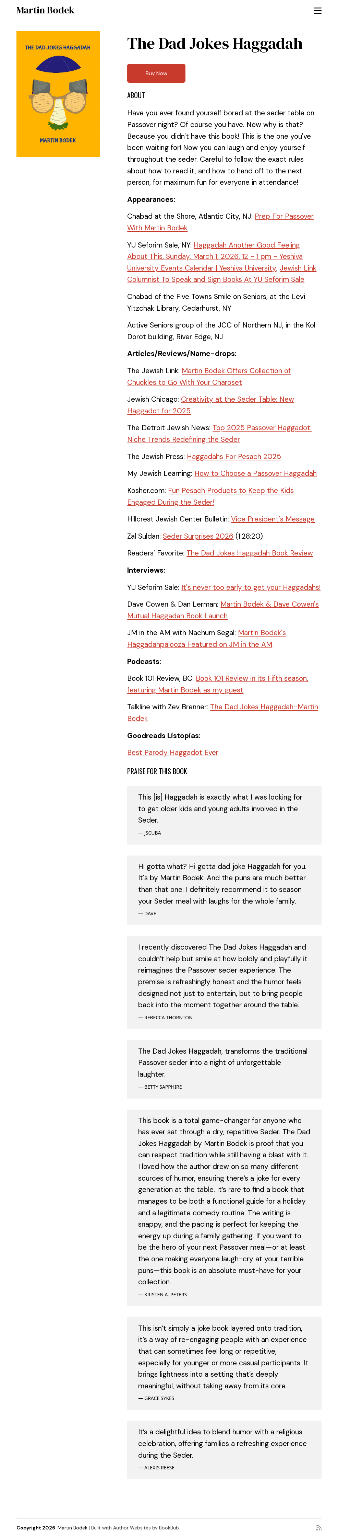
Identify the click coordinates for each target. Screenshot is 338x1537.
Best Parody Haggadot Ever (172, 752)
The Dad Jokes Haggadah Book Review (249, 553)
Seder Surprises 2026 (198, 536)
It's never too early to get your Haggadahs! (251, 587)
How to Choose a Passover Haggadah (255, 473)
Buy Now (156, 73)
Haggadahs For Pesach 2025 (234, 456)
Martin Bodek (45, 9)
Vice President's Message (273, 519)
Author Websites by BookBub (146, 1528)
